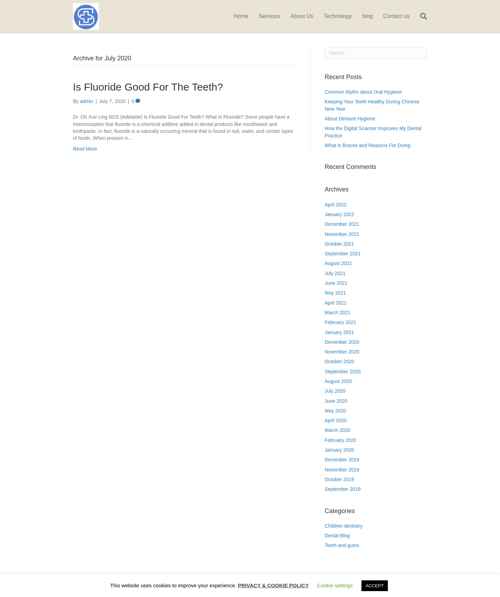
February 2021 (340, 322)
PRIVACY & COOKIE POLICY (273, 585)
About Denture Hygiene (350, 118)
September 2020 (343, 371)
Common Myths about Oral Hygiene (363, 92)
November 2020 (342, 352)
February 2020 (340, 440)
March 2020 (337, 430)
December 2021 (342, 224)
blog (367, 16)
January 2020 (339, 450)
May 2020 (335, 410)
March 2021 (337, 312)
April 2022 (336, 204)
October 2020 (339, 361)
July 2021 (335, 273)
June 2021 (336, 283)
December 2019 (342, 459)
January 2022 (339, 214)
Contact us (396, 16)
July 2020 (335, 391)
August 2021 (338, 263)
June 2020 (336, 401)
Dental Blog (337, 535)
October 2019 (339, 479)
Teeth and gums (342, 545)
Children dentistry (343, 526)
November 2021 (342, 234)
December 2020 (342, 342)
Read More (85, 149)
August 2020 (338, 381)
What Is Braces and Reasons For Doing (367, 145)
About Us (302, 16)
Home (240, 16)
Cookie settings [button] (335, 585)
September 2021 (343, 253)
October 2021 (339, 244)
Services (269, 16)
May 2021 (335, 293)
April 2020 (336, 420)
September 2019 (343, 489)
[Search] (421, 16)
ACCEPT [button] (375, 585)
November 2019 (342, 469)
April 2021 (336, 303)
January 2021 (339, 332)
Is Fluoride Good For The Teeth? (148, 87)
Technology (338, 16)
